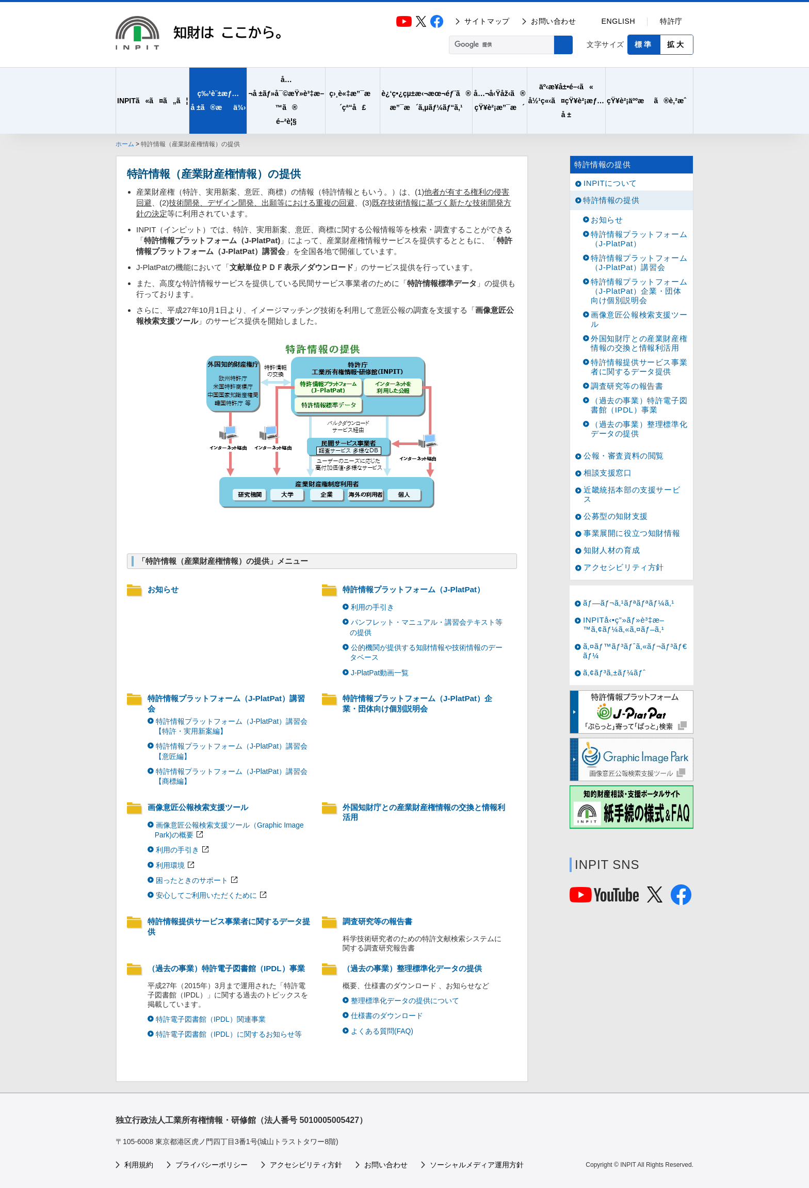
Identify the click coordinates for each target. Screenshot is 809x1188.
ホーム (125, 144)
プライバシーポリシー (211, 1164)
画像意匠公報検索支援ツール (198, 807)
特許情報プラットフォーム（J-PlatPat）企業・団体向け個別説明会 (417, 703)
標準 (644, 44)
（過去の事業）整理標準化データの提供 (412, 968)
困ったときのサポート (192, 880)
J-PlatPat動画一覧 (380, 673)
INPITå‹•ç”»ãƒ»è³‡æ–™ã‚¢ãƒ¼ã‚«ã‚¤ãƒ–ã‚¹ (624, 624)
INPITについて (610, 183)
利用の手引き (372, 607)
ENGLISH (619, 21)
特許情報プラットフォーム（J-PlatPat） (413, 589)
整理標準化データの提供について (405, 1000)
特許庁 (671, 21)
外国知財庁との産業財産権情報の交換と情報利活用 (424, 812)
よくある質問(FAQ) (382, 1031)
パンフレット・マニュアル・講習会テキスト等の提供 (426, 627)
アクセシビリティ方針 (624, 567)
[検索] (500, 45)
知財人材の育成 (612, 550)
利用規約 (138, 1164)
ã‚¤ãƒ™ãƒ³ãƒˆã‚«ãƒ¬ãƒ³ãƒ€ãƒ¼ (635, 651)
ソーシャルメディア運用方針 (477, 1164)
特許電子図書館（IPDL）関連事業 (211, 1019)
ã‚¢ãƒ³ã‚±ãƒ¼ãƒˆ (614, 672)
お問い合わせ (553, 21)
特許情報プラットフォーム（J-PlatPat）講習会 (226, 703)
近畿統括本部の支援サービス (632, 494)
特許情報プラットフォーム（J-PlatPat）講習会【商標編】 (231, 776)
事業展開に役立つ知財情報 (632, 533)
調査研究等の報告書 (377, 921)
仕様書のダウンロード (387, 1015)
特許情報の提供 (602, 164)
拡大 (676, 44)
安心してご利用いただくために (206, 895)
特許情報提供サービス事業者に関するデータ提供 (229, 926)
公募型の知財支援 (616, 516)
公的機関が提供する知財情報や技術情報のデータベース (426, 652)
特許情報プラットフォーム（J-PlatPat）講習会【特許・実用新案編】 (231, 726)
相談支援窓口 (608, 472)
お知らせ (163, 589)
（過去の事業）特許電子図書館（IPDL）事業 (226, 968)
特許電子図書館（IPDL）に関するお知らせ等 (229, 1034)
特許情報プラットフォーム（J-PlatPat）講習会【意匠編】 (231, 751)
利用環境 (170, 865)
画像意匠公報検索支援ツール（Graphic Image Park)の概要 (229, 830)
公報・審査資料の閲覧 (624, 455)
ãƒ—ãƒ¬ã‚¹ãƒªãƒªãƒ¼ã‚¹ (628, 602)
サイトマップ (487, 21)
